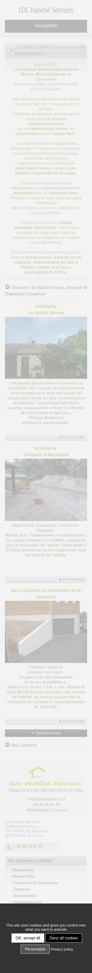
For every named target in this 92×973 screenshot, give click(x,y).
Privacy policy (62, 949)
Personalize (35, 949)
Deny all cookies (64, 938)
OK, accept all (28, 938)
